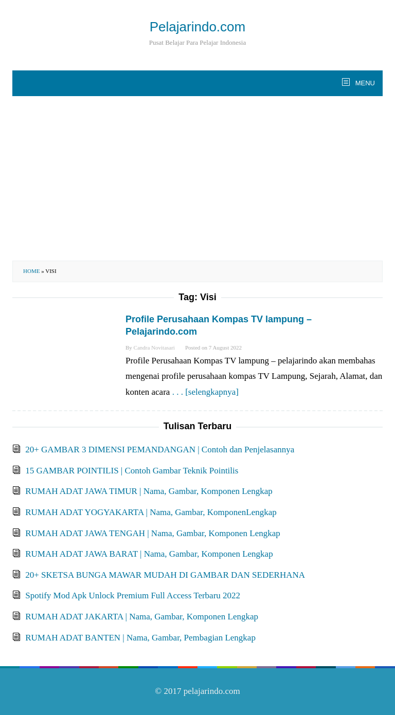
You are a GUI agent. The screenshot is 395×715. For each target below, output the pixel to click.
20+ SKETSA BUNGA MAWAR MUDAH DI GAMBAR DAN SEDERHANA (165, 575)
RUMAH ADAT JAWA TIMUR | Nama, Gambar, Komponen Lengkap (148, 491)
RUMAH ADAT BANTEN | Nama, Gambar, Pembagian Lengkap (140, 638)
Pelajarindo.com (197, 26)
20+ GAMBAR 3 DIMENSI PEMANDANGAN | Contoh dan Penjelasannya (159, 449)
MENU (364, 83)
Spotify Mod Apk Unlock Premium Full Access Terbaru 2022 (132, 595)
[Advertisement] (197, 178)
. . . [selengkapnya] (205, 392)
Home (31, 271)
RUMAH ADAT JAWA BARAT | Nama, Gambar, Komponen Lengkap (149, 554)
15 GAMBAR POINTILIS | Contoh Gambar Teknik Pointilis (131, 470)
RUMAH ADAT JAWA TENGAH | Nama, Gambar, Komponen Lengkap (152, 533)
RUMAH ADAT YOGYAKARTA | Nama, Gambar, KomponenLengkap (151, 512)
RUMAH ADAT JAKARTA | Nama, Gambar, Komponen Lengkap (141, 616)
